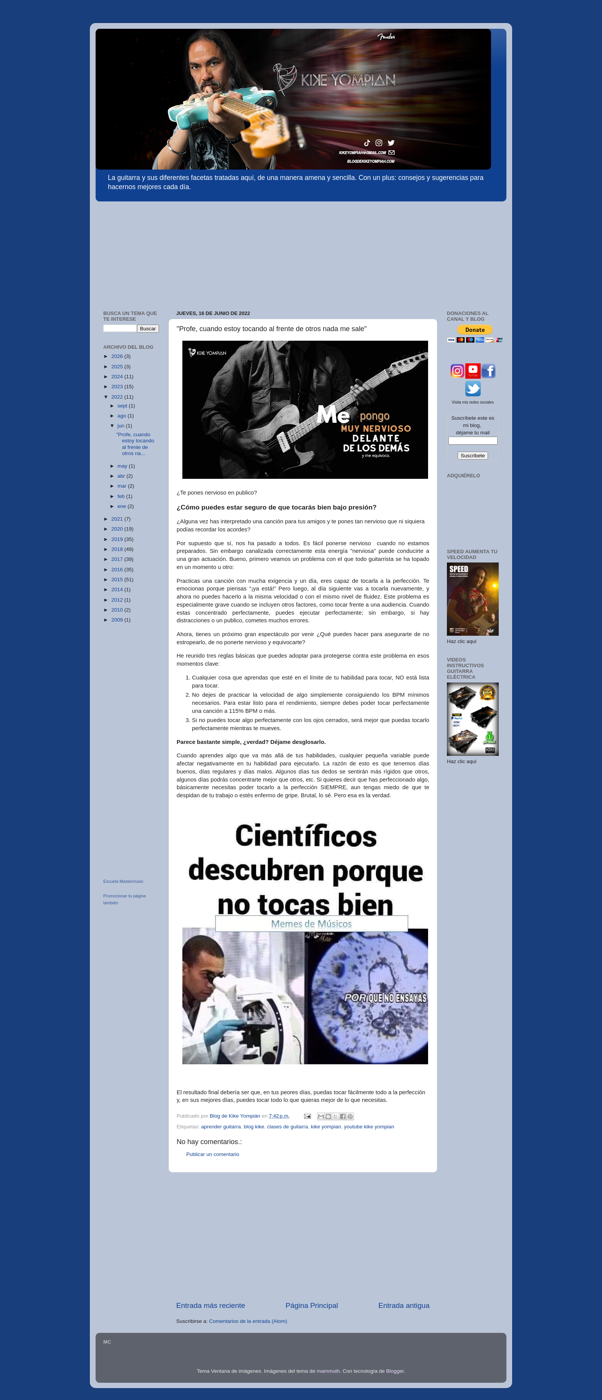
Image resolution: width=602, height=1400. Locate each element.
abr (121, 476)
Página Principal (312, 1305)
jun (121, 426)
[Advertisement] (153, 252)
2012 (117, 600)
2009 (117, 620)
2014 (117, 589)
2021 (117, 519)
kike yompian (326, 1127)
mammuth (328, 1371)
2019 (117, 539)
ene (122, 506)
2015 (117, 579)
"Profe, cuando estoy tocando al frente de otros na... (135, 444)
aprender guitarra (221, 1127)
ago (122, 416)
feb (121, 496)
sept (123, 406)
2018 (117, 549)
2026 (117, 356)
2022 (117, 397)
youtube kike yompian (369, 1127)
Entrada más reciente (210, 1305)
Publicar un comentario (212, 1154)
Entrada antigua (404, 1305)
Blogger (395, 1371)
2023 (117, 386)
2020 (117, 529)
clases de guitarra (287, 1127)
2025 (117, 366)
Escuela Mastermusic (123, 881)
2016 (117, 569)
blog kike (254, 1127)
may (123, 466)
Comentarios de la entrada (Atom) (248, 1321)
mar (122, 486)
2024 (117, 376)
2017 (117, 559)
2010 (117, 610)
